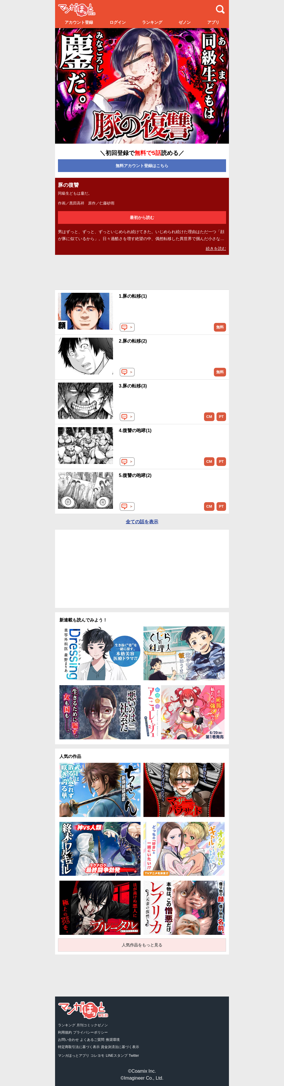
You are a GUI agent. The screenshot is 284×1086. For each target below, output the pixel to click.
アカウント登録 (79, 22)
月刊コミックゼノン (92, 1025)
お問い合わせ (68, 1040)
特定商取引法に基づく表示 (79, 1047)
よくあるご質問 (92, 1040)
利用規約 (65, 1032)
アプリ (213, 22)
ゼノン (185, 22)
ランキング (152, 22)
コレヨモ (97, 1056)
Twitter (134, 1056)
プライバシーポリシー (90, 1032)
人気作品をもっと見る (142, 945)
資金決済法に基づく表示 (120, 1047)
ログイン (118, 22)
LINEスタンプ (117, 1056)
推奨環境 (113, 1040)
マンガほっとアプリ (73, 1056)
